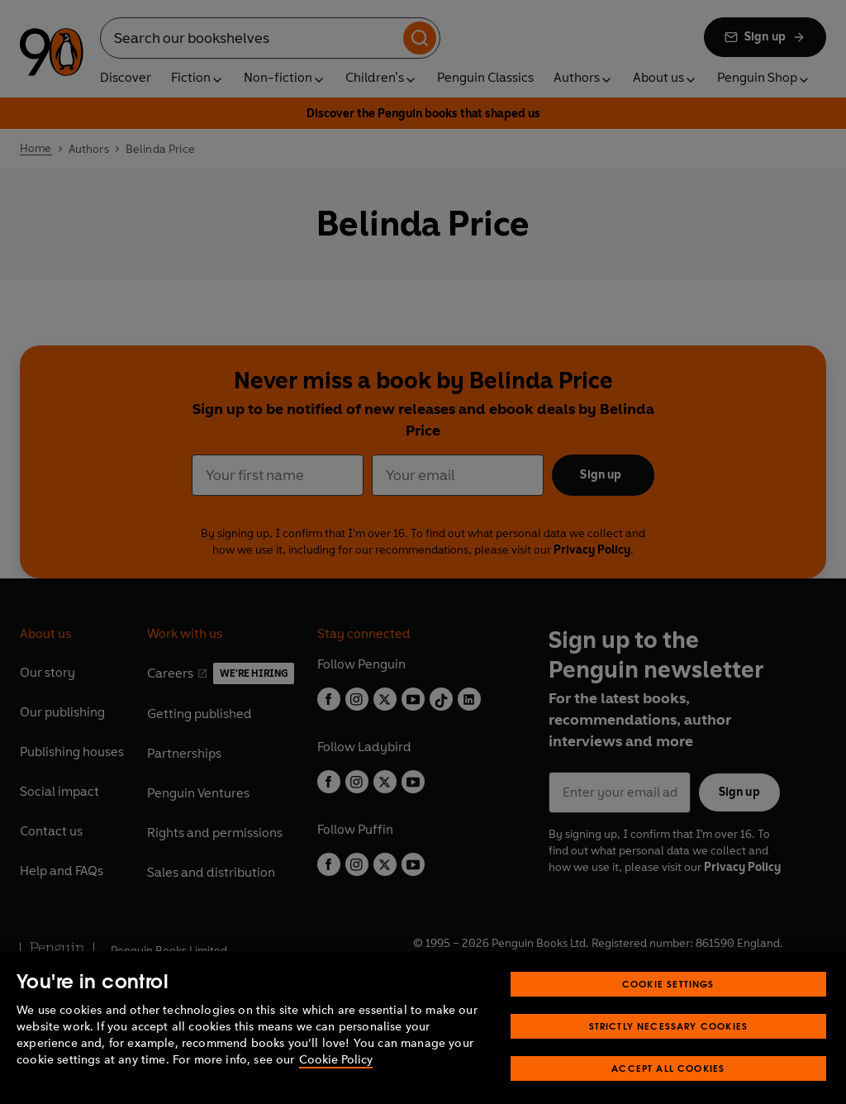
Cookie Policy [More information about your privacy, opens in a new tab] (336, 1075)
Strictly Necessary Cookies (669, 1041)
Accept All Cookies (668, 1084)
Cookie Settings (668, 999)
